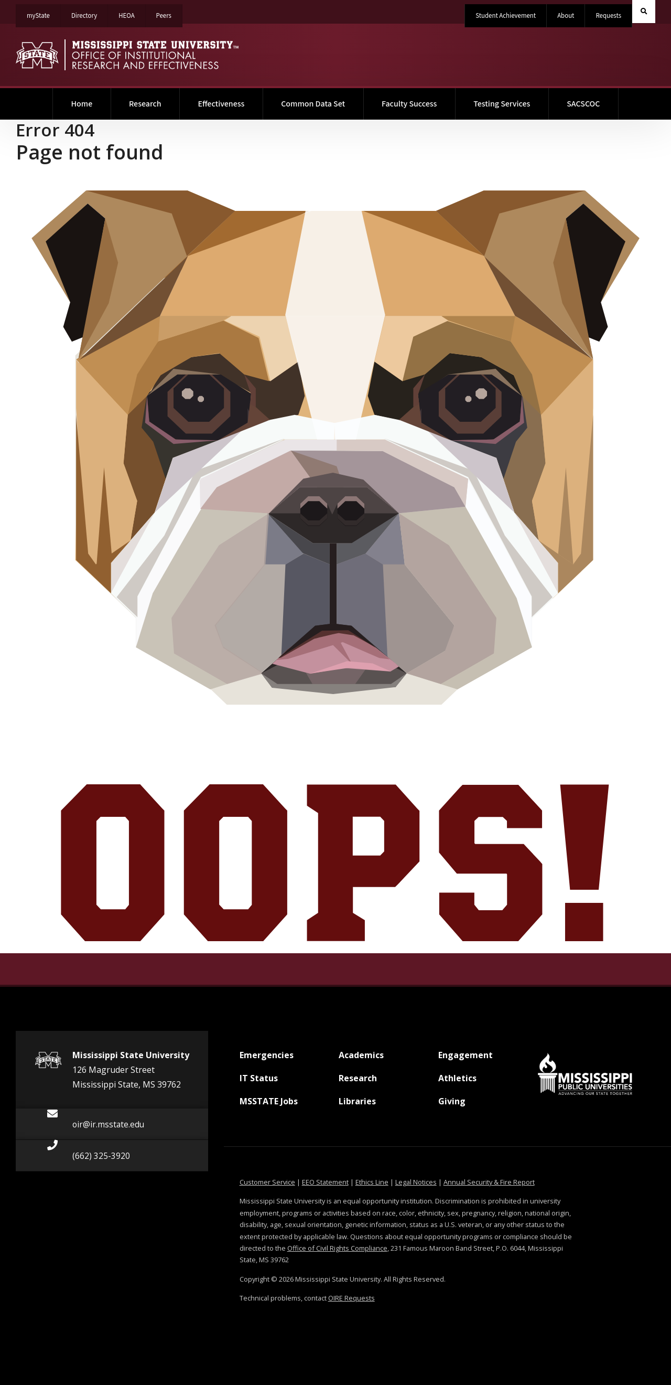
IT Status (259, 1082)
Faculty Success (409, 104)
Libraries (357, 1105)
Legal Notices (416, 1182)
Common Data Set (313, 104)
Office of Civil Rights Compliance (337, 1248)
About (565, 15)
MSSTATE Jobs (269, 1105)
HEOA (131, 12)
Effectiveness (221, 104)
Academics (361, 1059)
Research (145, 104)
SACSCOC (583, 104)
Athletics (457, 1082)
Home (91, 99)
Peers (169, 12)
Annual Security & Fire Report (489, 1182)
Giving (452, 1105)
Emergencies (267, 1059)
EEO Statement (325, 1182)
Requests (608, 15)
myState (44, 12)
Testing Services (501, 104)
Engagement (465, 1059)
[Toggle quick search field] (643, 11)
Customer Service (267, 1182)
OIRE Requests (351, 1298)
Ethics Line (371, 1182)
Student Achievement (505, 15)
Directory (89, 12)
